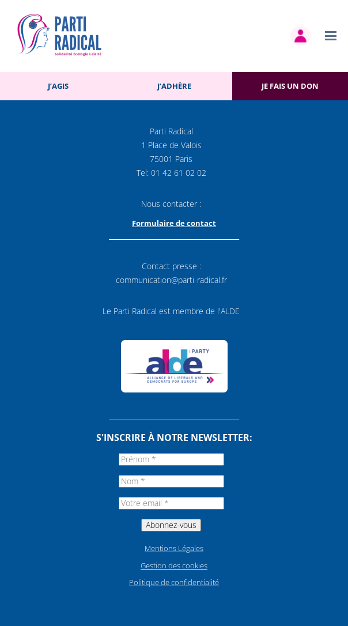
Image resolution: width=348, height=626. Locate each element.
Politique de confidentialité (174, 582)
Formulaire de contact (174, 223)
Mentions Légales (174, 548)
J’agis (58, 86)
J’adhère (174, 86)
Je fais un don (290, 86)
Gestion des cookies (174, 565)
